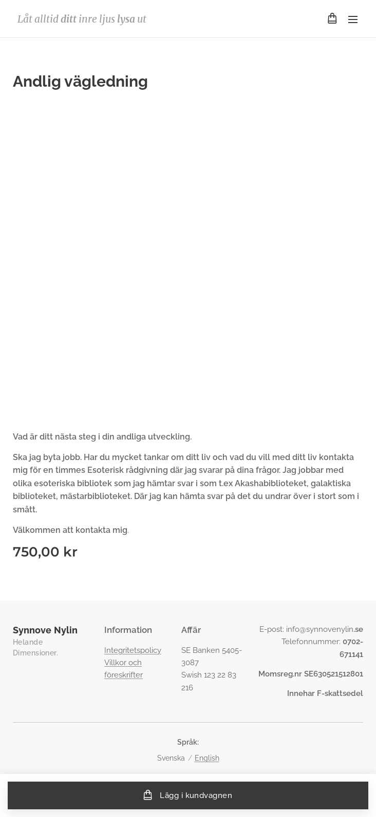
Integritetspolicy (132, 649)
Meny (353, 19)
